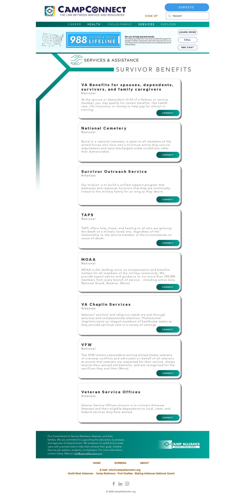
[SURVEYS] (187, 7)
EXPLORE (168, 24)
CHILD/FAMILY (120, 24)
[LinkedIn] (120, 484)
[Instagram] (127, 484)
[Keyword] (187, 16)
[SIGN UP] (151, 15)
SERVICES (146, 24)
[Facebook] (113, 484)
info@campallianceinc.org (88, 453)
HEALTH (94, 24)
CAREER (74, 24)
